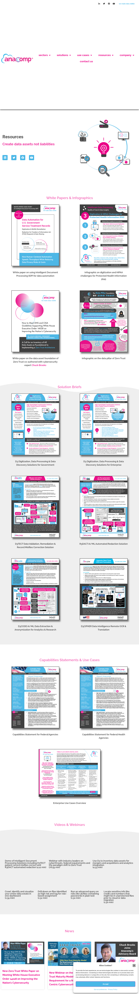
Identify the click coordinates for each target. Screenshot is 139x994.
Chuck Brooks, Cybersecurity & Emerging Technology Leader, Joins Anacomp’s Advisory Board (114, 954)
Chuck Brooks (39, 344)
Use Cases (84, 44)
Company (127, 44)
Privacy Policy (112, 989)
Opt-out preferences (100, 989)
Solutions (64, 44)
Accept (105, 984)
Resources (105, 44)
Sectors (45, 44)
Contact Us (86, 50)
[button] (134, 965)
